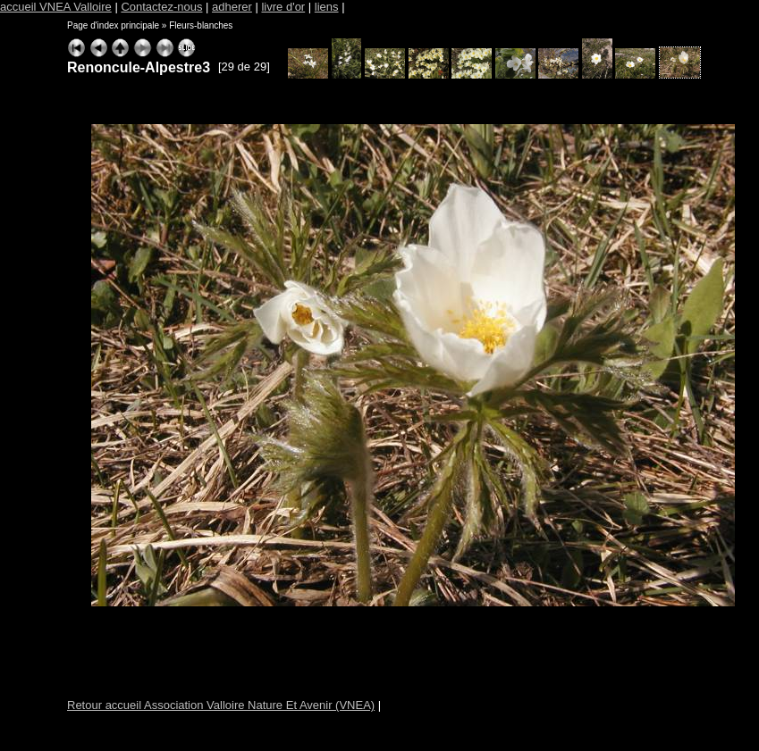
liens (327, 6)
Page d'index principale (113, 25)
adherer (232, 6)
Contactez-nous (161, 6)
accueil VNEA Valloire (56, 6)
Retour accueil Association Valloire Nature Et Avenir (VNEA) (221, 705)
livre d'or (283, 6)
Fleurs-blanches (200, 25)
